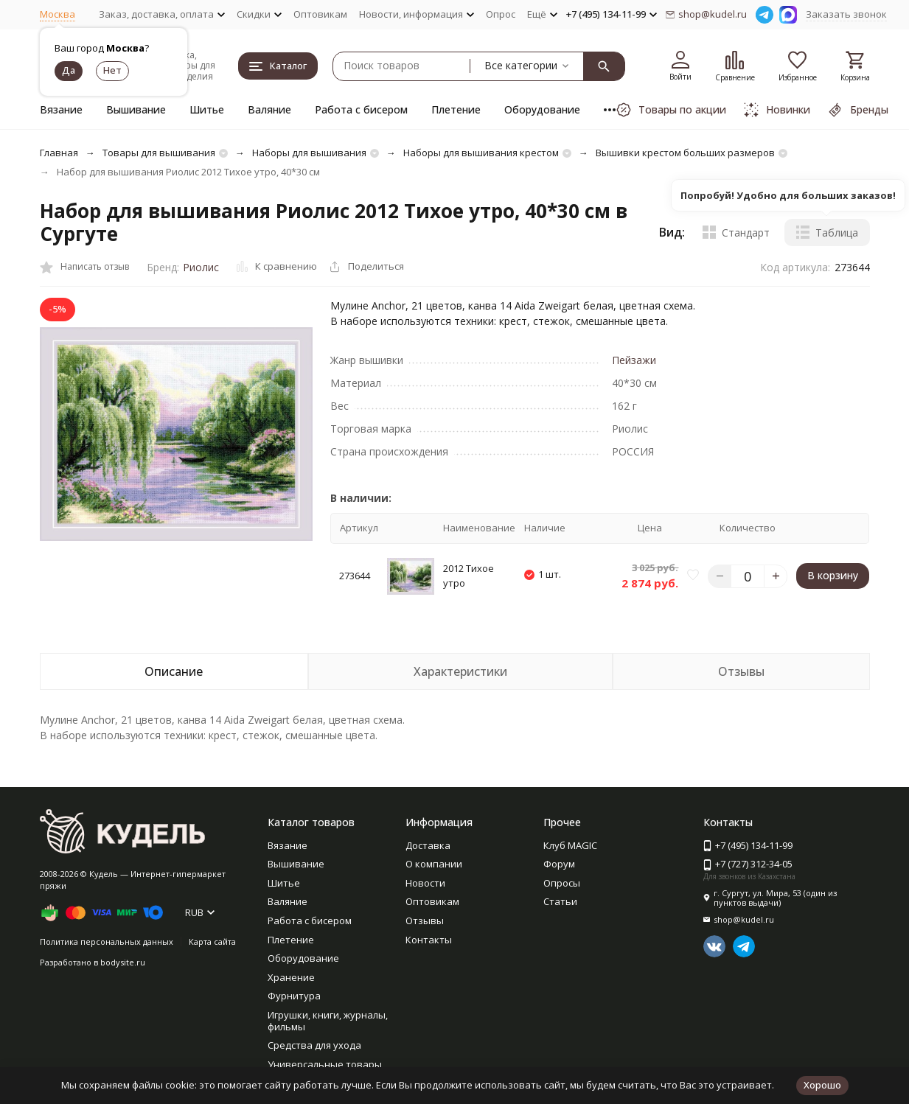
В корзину (832, 575)
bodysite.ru (122, 962)
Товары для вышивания (158, 152)
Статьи (560, 901)
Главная (59, 152)
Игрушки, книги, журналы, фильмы (328, 1020)
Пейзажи (634, 360)
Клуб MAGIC (570, 845)
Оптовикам (320, 14)
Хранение (291, 977)
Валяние (269, 109)
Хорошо (822, 1084)
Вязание (61, 109)
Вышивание (136, 109)
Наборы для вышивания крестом (481, 152)
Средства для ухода (314, 1045)
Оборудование (542, 109)
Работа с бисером (361, 109)
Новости (425, 883)
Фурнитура (294, 995)
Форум (559, 863)
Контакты (428, 939)
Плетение (456, 109)
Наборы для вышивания (309, 152)
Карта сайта (212, 941)
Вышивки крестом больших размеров (685, 152)
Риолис (201, 267)
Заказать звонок (846, 14)
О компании (433, 863)
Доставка (427, 845)
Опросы (561, 883)
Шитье (206, 109)
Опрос (500, 14)
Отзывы (424, 920)
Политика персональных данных (106, 941)
